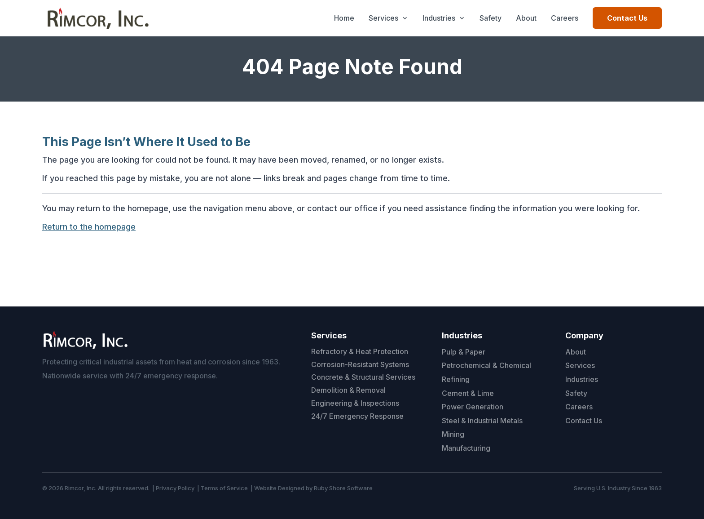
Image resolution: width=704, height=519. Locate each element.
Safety (491, 17)
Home (344, 17)
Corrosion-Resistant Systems (360, 364)
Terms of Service (224, 488)
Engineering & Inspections (355, 403)
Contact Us (627, 17)
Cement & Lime (468, 393)
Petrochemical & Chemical (486, 365)
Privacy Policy (175, 488)
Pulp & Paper (463, 351)
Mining (453, 434)
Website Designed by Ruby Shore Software (313, 488)
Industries (438, 17)
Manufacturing (466, 448)
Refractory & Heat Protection (359, 351)
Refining (456, 379)
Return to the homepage (89, 226)
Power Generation (472, 406)
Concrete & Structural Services (363, 377)
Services (383, 17)
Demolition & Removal (348, 390)
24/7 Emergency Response (357, 416)
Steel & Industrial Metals (482, 420)
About (526, 17)
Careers (564, 17)
